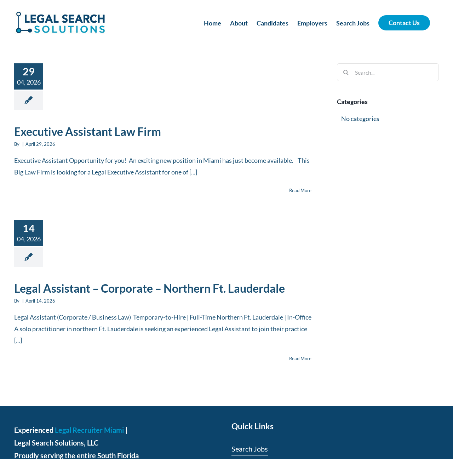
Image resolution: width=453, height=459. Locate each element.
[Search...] (388, 72)
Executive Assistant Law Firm (87, 131)
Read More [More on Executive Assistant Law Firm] (300, 190)
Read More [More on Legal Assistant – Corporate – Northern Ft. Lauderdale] (300, 358)
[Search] (346, 72)
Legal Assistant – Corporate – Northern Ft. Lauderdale (149, 288)
